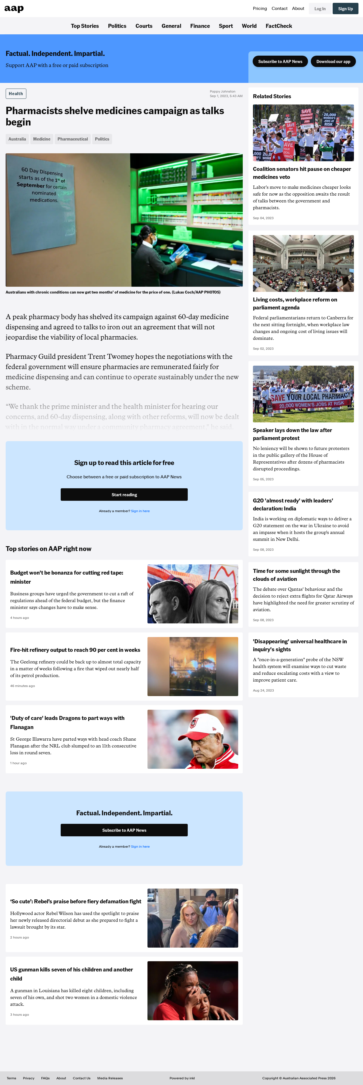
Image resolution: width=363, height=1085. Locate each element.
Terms (11, 1078)
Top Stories (85, 25)
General (171, 25)
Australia (17, 139)
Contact (280, 8)
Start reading (124, 494)
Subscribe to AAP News (280, 61)
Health (16, 93)
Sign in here (140, 511)
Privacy (28, 1078)
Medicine (41, 139)
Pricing (260, 8)
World (249, 25)
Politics (117, 25)
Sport (226, 25)
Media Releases (110, 1078)
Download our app (333, 61)
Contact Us (81, 1078)
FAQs (45, 1078)
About (298, 8)
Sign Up (345, 8)
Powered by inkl (182, 1078)
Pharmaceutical (73, 139)
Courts (144, 25)
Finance (200, 25)
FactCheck (279, 25)
